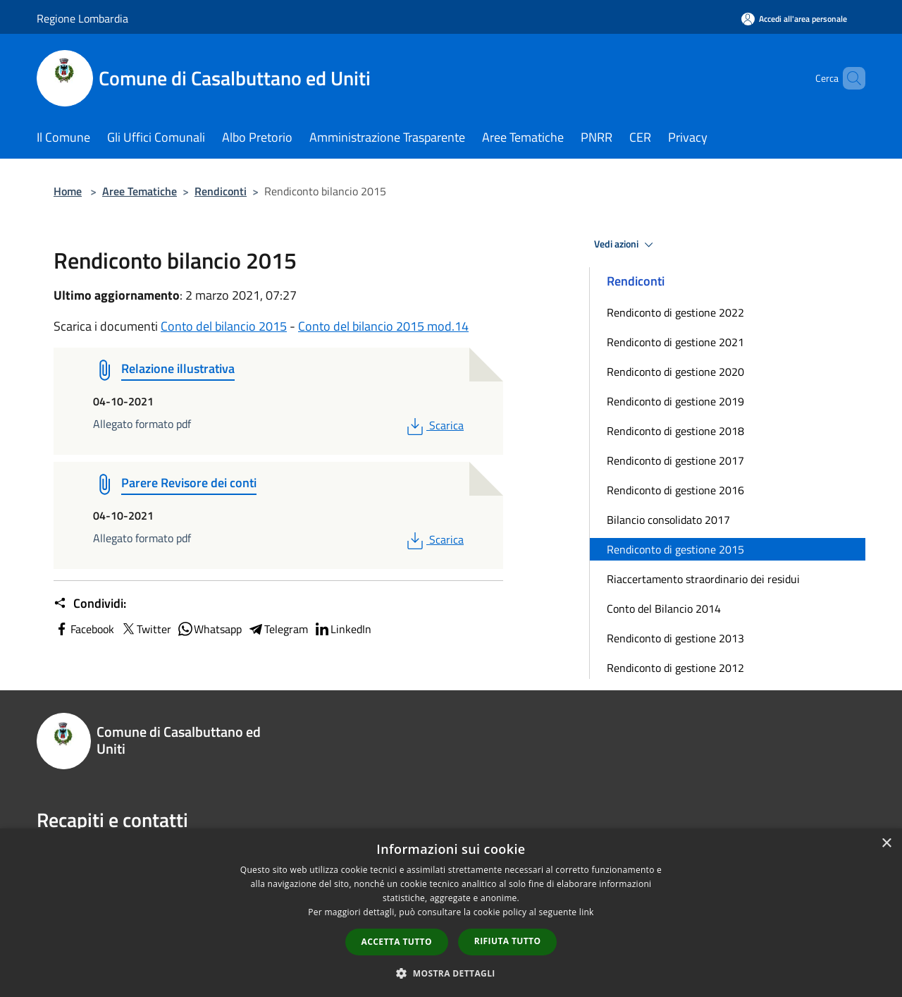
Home (68, 191)
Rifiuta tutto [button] (507, 941)
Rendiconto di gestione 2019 (675, 401)
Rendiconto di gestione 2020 (675, 371)
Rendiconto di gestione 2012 (675, 667)
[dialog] (451, 912)
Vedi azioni (625, 244)
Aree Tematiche (139, 191)
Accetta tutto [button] (397, 942)
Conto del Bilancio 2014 (664, 608)
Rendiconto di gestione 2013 (675, 638)
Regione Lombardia (82, 18)
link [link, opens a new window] (586, 912)
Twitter (145, 628)
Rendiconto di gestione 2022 (675, 312)
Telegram (277, 628)
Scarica (434, 425)
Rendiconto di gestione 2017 (675, 460)
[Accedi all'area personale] (794, 18)
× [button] (886, 843)
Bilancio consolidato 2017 (668, 519)
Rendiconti (220, 191)
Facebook (84, 628)
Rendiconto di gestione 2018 (675, 430)
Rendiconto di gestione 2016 (675, 490)
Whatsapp (209, 628)
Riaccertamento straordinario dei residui (703, 578)
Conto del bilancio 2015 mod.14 (383, 326)
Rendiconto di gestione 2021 (675, 342)
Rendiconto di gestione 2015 (675, 549)
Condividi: (90, 603)
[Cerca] (848, 78)
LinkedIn (342, 628)
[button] (451, 973)
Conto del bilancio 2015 (224, 326)
